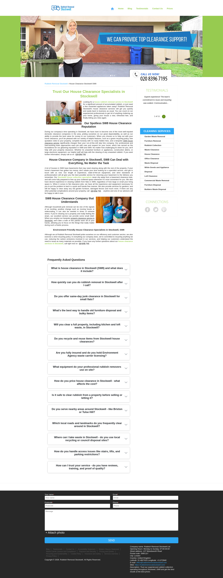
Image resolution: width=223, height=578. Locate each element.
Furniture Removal (152, 141)
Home (121, 8)
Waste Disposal (151, 163)
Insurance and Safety (93, 554)
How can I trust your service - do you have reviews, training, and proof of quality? (87, 467)
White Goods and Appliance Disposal (156, 169)
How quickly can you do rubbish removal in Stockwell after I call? (87, 284)
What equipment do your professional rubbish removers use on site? (87, 368)
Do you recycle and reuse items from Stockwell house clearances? (87, 340)
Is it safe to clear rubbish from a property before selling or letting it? (87, 396)
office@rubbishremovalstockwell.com (151, 562)
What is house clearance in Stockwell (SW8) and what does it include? (87, 270)
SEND (111, 540)
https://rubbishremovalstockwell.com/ (150, 565)
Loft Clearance (150, 176)
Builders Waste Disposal (155, 189)
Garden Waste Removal (154, 136)
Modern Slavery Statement (109, 549)
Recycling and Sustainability (56, 554)
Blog (130, 8)
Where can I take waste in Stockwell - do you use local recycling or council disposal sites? (87, 439)
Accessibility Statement (86, 549)
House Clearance (152, 154)
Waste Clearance (151, 150)
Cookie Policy (76, 554)
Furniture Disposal (152, 185)
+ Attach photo (55, 532)
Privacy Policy (51, 556)
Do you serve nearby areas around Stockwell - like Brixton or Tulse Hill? (87, 411)
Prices (170, 8)
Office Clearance (151, 158)
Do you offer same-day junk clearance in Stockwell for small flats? (87, 298)
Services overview (111, 554)
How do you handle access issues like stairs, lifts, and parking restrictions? (87, 453)
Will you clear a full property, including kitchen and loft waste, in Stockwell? (87, 326)
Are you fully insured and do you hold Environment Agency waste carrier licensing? (87, 354)
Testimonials (157, 90)
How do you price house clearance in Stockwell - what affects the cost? (87, 382)
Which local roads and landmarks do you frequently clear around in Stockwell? (87, 425)
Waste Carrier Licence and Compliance (61, 552)
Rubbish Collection (152, 145)
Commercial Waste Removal (156, 180)
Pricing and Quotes (106, 552)
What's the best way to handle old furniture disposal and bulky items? (87, 312)
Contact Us (157, 8)
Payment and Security (87, 552)
